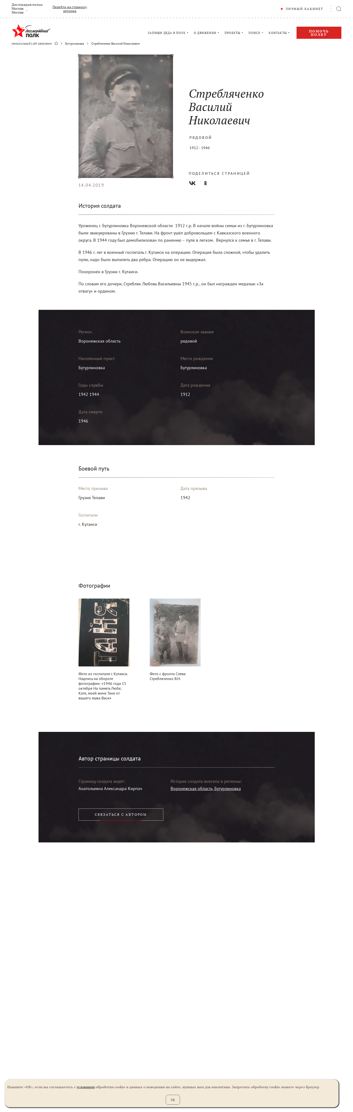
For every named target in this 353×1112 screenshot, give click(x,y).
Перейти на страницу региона (70, 9)
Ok (173, 1099)
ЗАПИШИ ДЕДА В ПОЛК (167, 33)
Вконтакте (192, 183)
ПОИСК (254, 33)
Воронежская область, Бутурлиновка (206, 788)
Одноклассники (205, 183)
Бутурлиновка (74, 43)
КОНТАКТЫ (278, 33)
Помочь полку (319, 33)
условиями (86, 1087)
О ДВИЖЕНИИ (205, 33)
